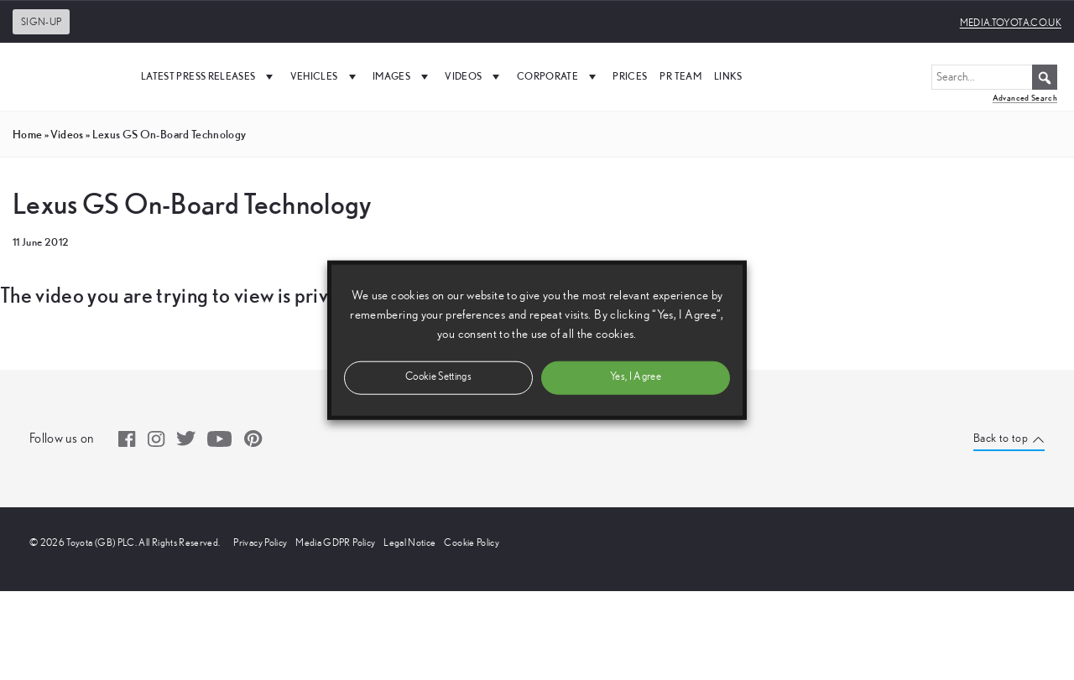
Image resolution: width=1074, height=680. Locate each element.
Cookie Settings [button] (438, 376)
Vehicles (325, 76)
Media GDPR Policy (335, 542)
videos (66, 134)
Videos (474, 76)
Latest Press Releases (209, 76)
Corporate (559, 76)
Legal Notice (409, 542)
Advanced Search (1025, 97)
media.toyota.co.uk (1010, 23)
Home (27, 134)
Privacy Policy (260, 542)
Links (728, 75)
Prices (630, 75)
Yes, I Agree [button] (635, 376)
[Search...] (994, 77)
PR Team (680, 75)
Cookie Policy (471, 542)
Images (402, 76)
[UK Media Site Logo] (67, 76)
